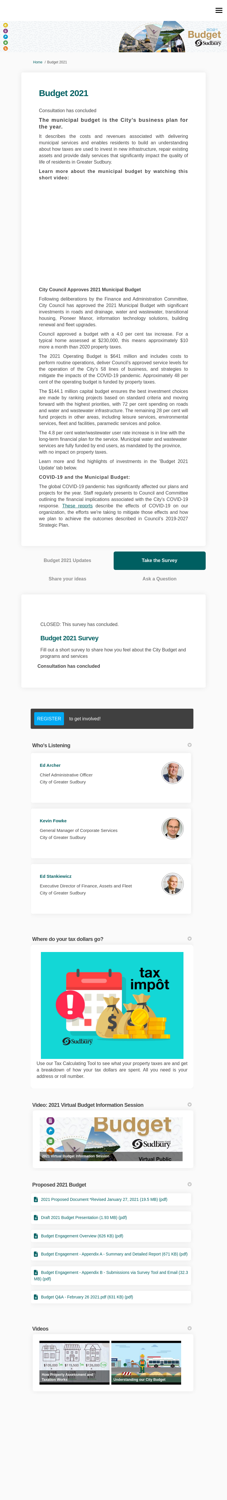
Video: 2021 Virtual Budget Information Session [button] (111, 1105)
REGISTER (49, 718)
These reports (77, 505)
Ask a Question (159, 578)
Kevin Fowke (53, 820)
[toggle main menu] (219, 10)
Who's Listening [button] (111, 745)
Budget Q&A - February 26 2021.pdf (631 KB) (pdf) (87, 1297)
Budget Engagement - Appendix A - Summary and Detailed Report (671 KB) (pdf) (114, 1254)
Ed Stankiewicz (55, 876)
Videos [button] (111, 1329)
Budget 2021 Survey (69, 638)
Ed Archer (50, 765)
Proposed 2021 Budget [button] (111, 1185)
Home (37, 62)
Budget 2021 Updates (67, 560)
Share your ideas (67, 578)
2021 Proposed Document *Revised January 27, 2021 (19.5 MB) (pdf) (104, 1199)
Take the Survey (159, 560)
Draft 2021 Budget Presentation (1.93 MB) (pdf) (84, 1217)
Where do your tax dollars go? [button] (111, 939)
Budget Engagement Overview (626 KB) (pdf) (82, 1236)
